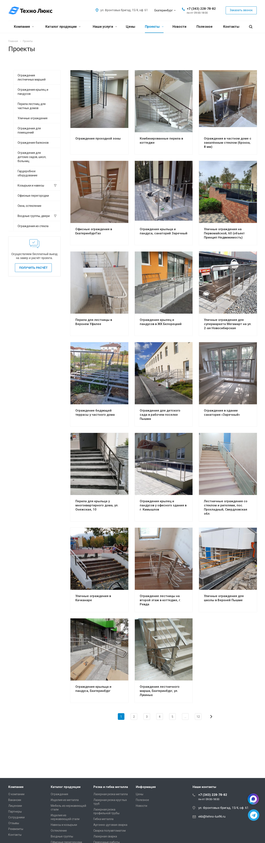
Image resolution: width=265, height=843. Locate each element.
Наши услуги (105, 27)
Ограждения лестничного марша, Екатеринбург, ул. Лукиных (159, 691)
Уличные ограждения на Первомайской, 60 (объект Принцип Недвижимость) (224, 233)
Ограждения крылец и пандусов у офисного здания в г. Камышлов (163, 505)
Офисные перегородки (33, 195)
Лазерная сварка (105, 836)
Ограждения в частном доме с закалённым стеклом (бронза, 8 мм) (227, 143)
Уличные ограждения (32, 118)
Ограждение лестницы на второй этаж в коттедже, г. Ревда (160, 600)
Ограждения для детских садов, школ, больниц (32, 157)
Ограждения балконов (33, 142)
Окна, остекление (29, 205)
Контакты (231, 27)
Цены (130, 27)
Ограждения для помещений (29, 130)
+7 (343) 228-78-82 (201, 9)
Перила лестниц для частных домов (32, 106)
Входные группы (62, 836)
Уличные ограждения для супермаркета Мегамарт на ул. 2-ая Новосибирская (228, 324)
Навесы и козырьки (64, 824)
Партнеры (15, 811)
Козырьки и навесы (31, 185)
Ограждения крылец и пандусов (33, 91)
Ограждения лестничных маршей (32, 77)
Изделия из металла (65, 800)
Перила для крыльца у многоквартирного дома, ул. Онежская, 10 (96, 505)
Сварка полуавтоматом (109, 830)
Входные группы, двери (34, 216)
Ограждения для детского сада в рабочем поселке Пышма (160, 415)
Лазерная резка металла (110, 794)
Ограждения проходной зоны (98, 138)
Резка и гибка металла (110, 787)
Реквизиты (15, 829)
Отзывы (13, 823)
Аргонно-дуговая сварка (110, 824)
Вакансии (14, 800)
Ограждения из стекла (33, 226)
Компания (24, 27)
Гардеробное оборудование (27, 173)
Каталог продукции (63, 27)
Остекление (59, 830)
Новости (179, 27)
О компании (16, 794)
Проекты (154, 27)
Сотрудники (16, 817)
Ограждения (59, 794)
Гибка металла (103, 819)
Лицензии (15, 805)
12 (198, 716)
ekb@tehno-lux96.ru (211, 816)
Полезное (204, 27)
